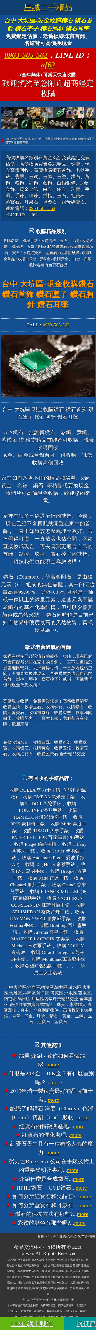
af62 (48, 65)
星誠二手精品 (48, 7)
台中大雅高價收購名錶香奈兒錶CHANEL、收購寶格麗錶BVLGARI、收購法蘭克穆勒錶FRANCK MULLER (48, 1035)
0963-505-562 (26, 55)
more (53, 1065)
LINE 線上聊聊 (32, 1323)
